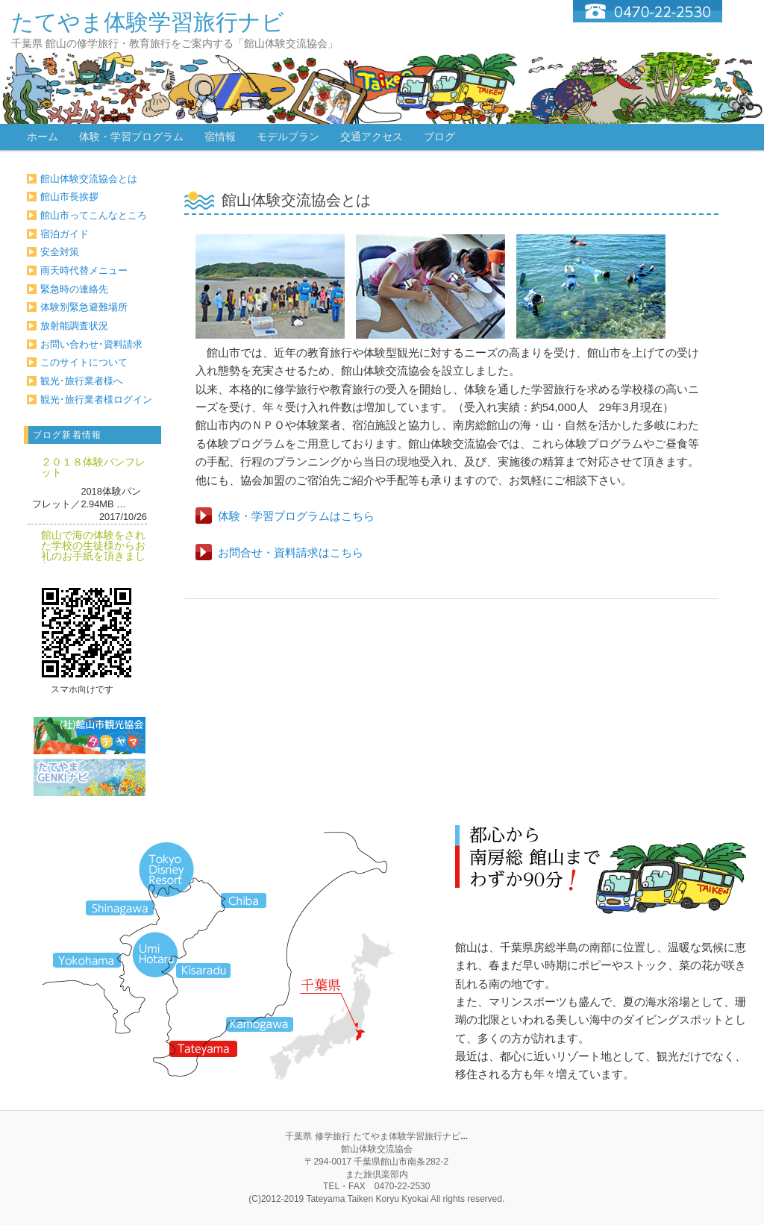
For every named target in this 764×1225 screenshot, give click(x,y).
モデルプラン (288, 136)
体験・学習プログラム (131, 136)
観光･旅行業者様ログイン (96, 399)
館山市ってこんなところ (93, 215)
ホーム (42, 136)
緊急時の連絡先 (74, 289)
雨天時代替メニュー (84, 270)
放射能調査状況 (74, 325)
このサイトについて (84, 362)
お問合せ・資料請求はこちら (290, 552)
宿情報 (220, 136)
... (464, 1136)
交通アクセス (371, 136)
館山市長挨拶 (69, 196)
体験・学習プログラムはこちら (296, 516)
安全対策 (59, 251)
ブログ (439, 136)
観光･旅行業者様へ (81, 380)
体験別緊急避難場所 (84, 307)
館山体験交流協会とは (88, 178)
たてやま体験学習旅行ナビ (147, 22)
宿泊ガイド (64, 233)
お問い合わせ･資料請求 (91, 344)
